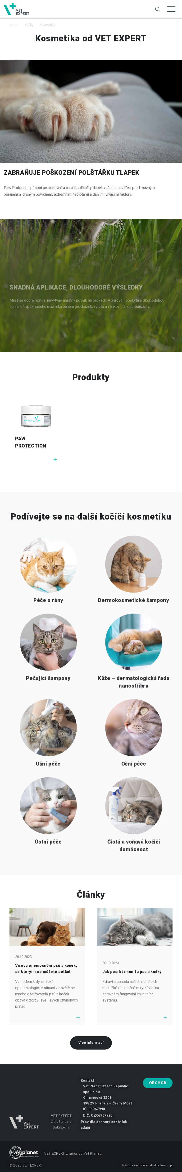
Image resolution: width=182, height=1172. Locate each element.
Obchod (158, 1083)
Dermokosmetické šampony (133, 612)
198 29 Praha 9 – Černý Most (107, 1103)
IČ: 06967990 (94, 1109)
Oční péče (133, 776)
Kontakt (87, 1080)
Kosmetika (47, 25)
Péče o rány (48, 612)
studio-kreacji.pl (161, 1165)
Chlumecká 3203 (97, 1097)
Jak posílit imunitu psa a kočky (132, 971)
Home (13, 25)
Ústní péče (48, 854)
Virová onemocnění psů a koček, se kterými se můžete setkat (46, 968)
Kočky (29, 25)
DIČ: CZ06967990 (98, 1115)
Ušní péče (48, 776)
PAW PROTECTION (30, 442)
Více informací (91, 1043)
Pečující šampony (48, 690)
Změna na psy (95, 5)
